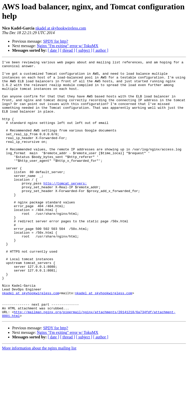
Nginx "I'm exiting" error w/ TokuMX (67, 46)
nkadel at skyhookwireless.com (60, 28)
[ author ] (100, 50)
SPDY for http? (55, 41)
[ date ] (53, 50)
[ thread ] (67, 50)
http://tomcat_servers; (65, 208)
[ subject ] (84, 50)
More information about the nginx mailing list (39, 399)
